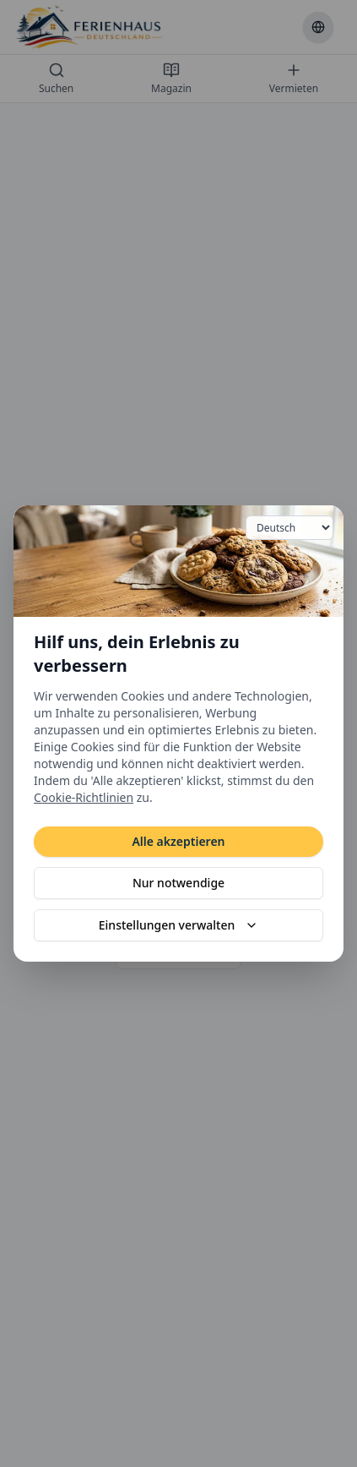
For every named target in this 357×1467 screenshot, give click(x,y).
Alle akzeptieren (178, 841)
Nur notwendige (178, 883)
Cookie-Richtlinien (83, 797)
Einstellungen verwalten (178, 925)
